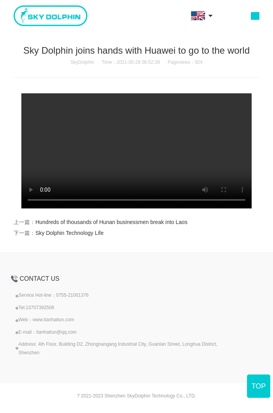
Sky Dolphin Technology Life (69, 233)
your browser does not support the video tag (136, 150)
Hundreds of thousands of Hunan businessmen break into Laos (111, 222)
